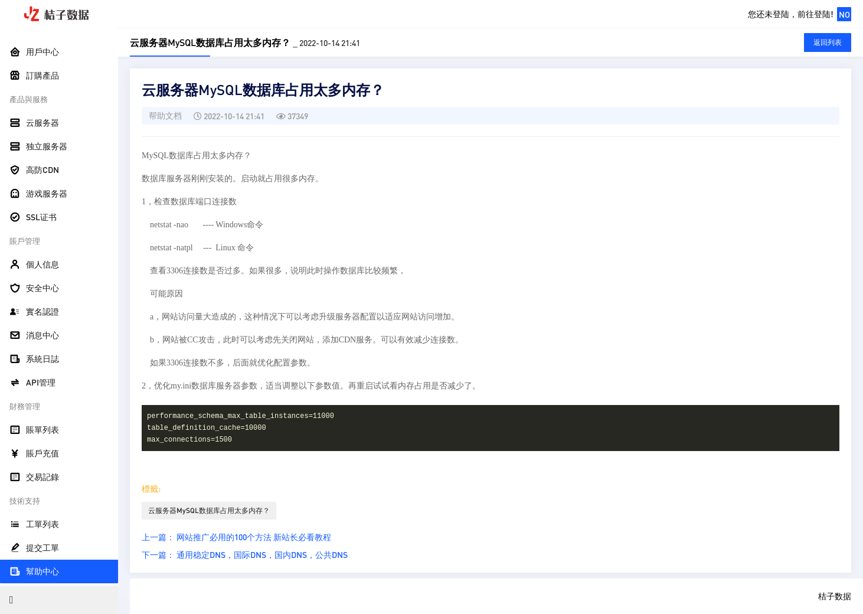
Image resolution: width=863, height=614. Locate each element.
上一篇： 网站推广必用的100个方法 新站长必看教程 (236, 536)
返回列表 (827, 42)
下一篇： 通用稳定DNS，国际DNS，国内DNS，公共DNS (245, 554)
